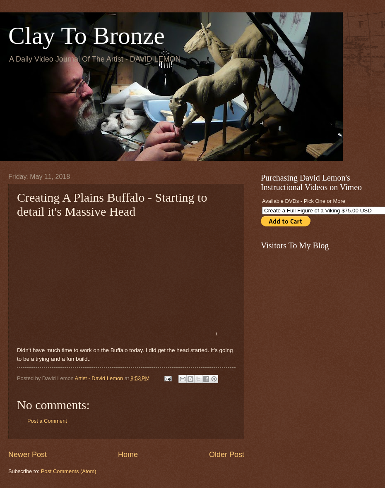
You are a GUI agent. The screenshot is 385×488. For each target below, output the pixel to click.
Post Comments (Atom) (68, 471)
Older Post (226, 454)
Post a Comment (47, 421)
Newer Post (27, 454)
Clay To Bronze (86, 35)
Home (128, 454)
